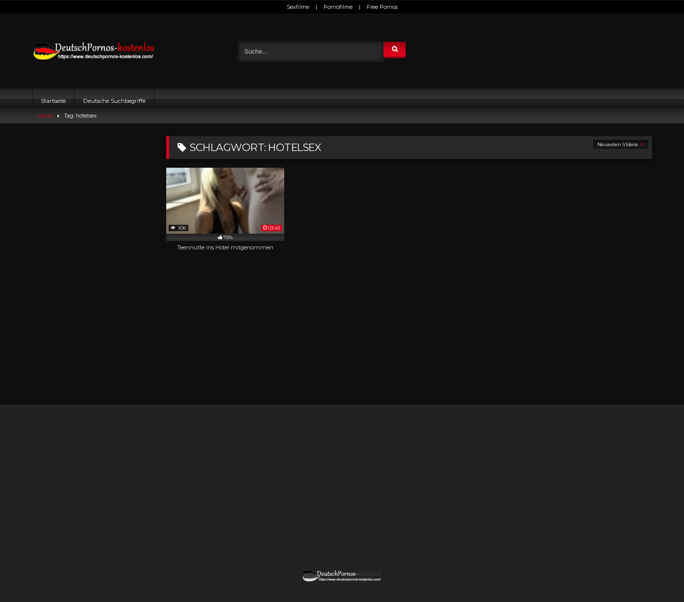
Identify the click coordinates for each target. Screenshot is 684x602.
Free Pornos (382, 6)
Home (45, 116)
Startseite (53, 100)
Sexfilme (298, 6)
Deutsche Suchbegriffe (114, 100)
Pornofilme (338, 6)
